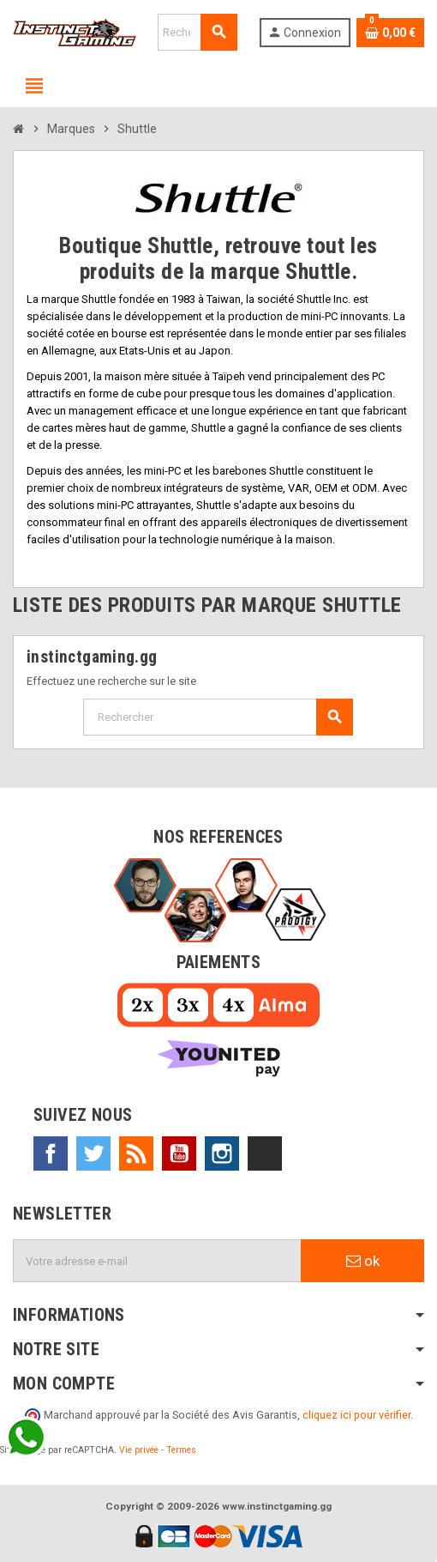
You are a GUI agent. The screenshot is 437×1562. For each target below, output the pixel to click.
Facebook (50, 1153)
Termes (181, 1450)
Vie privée (139, 1450)
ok (363, 1260)
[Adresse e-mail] (157, 1260)
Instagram (222, 1153)
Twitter (93, 1153)
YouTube (179, 1153)
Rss (136, 1153)
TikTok (265, 1153)
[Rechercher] (197, 32)
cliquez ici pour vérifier (356, 1414)
